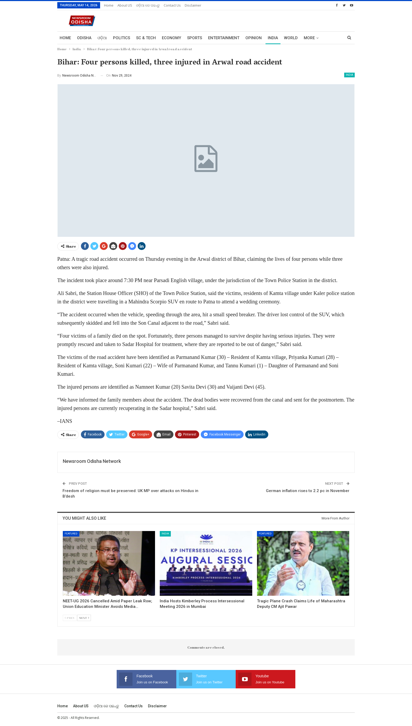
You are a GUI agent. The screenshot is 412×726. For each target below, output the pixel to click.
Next (84, 618)
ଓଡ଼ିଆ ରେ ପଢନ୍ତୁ (148, 5)
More (309, 38)
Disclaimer (193, 5)
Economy (171, 38)
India (273, 38)
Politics (121, 38)
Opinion (253, 38)
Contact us (172, 5)
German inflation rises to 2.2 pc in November (307, 490)
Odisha (84, 38)
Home (109, 5)
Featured (71, 533)
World (291, 38)
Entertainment (223, 38)
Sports (194, 38)
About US (124, 5)
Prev (70, 618)
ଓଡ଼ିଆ (102, 38)
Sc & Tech (146, 38)
